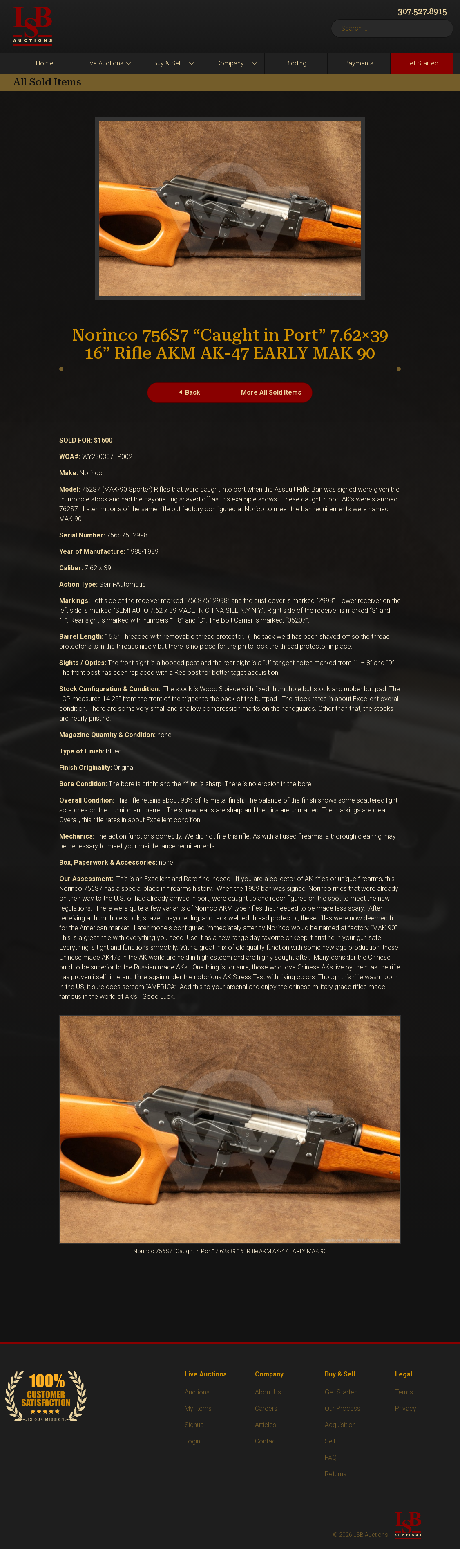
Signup (194, 1425)
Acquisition (340, 1425)
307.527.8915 (422, 11)
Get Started (421, 63)
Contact (266, 1441)
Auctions (197, 1392)
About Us (268, 1392)
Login (192, 1441)
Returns (335, 1474)
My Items (198, 1408)
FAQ (331, 1457)
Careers (266, 1408)
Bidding (296, 63)
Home (45, 63)
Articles (265, 1425)
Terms (404, 1392)
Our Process (342, 1408)
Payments (358, 63)
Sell (330, 1441)
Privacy (405, 1408)
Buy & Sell (167, 63)
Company (230, 63)
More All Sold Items (271, 392)
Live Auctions (104, 63)
